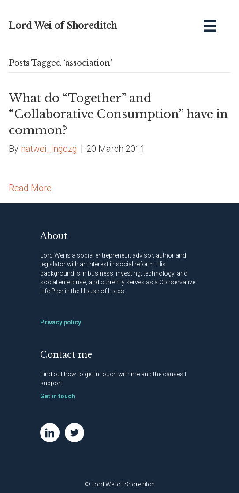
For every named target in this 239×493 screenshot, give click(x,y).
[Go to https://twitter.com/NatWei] (74, 432)
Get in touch (57, 396)
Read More (30, 188)
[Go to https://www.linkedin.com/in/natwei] (50, 432)
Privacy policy (60, 322)
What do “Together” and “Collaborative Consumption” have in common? (118, 114)
